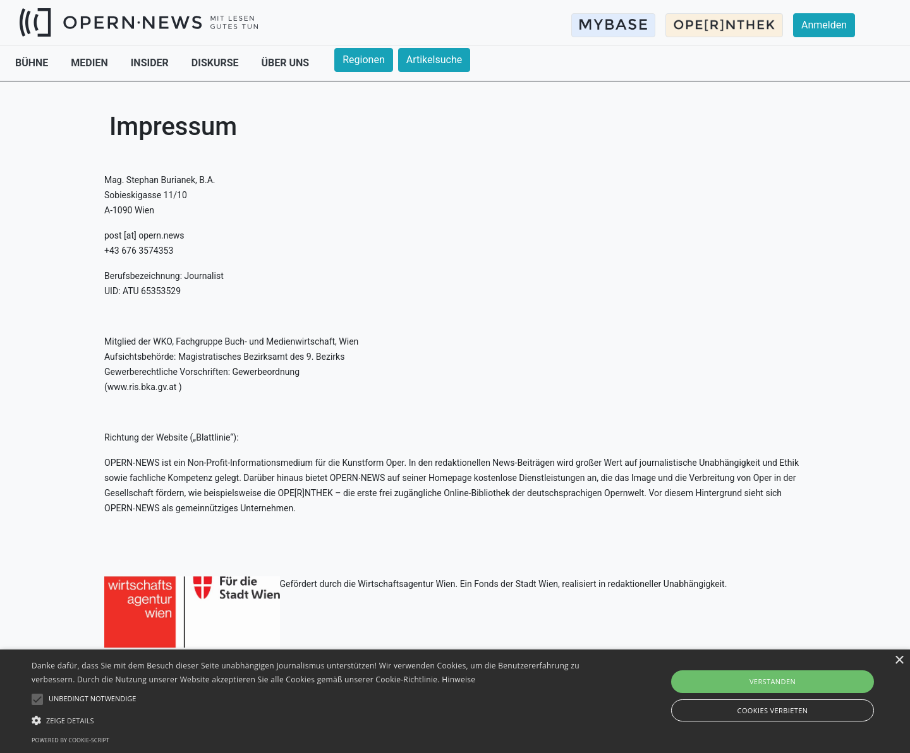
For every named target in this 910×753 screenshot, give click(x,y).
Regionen (364, 60)
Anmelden (824, 25)
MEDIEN (90, 63)
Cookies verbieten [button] (772, 710)
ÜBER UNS (286, 63)
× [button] (899, 660)
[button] (307, 720)
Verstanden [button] (772, 681)
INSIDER (151, 63)
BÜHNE (33, 63)
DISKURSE (216, 63)
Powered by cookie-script (70, 740)
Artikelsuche (434, 60)
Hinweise (458, 679)
